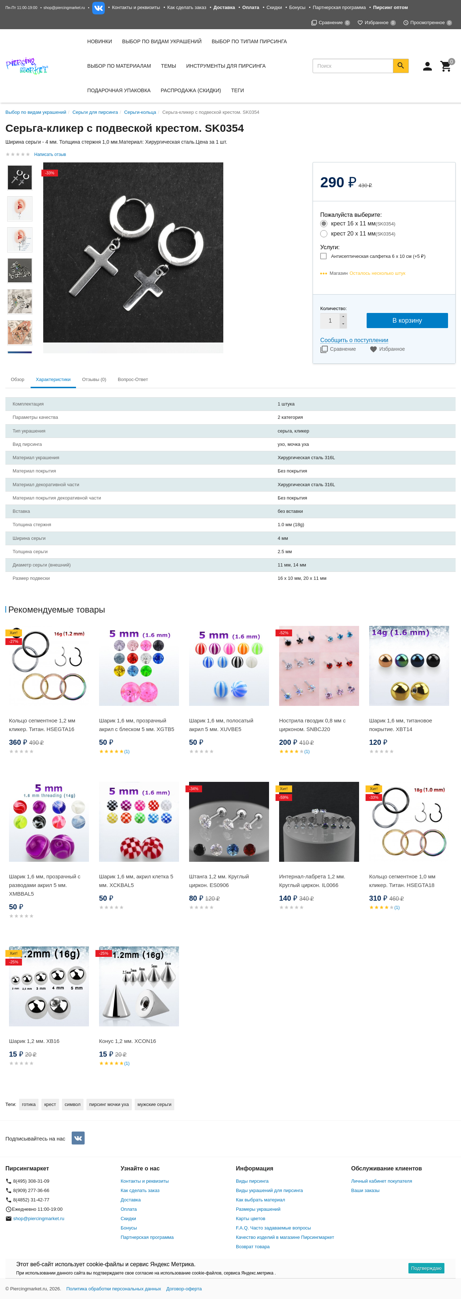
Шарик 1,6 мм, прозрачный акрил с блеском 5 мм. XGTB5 (136, 724)
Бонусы (297, 7)
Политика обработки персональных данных (113, 1288)
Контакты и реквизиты (136, 7)
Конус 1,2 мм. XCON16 (127, 1041)
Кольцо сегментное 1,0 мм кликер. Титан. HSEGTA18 (402, 880)
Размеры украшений (258, 1209)
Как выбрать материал (260, 1199)
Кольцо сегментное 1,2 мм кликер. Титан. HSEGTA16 (42, 724)
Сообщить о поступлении (354, 340)
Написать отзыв (50, 154)
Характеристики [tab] (53, 379)
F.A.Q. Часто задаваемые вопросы (273, 1228)
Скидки (274, 7)
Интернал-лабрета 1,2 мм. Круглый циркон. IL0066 (312, 880)
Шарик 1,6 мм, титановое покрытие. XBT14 (400, 724)
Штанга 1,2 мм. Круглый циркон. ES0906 (219, 880)
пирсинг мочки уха (109, 1104)
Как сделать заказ (186, 7)
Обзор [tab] (17, 379)
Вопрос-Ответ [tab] (133, 379)
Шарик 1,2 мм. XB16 (34, 1041)
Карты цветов (250, 1218)
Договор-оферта (184, 1288)
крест (50, 1104)
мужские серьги (154, 1104)
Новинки (99, 41)
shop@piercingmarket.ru (64, 7)
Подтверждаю (426, 1268)
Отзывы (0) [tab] (94, 379)
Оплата (129, 1209)
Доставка (131, 1199)
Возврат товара (253, 1246)
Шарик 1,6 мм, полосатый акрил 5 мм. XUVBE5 (221, 724)
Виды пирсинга (252, 1181)
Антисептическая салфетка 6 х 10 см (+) (378, 256)
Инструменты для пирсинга (225, 66)
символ (73, 1104)
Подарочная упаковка (119, 90)
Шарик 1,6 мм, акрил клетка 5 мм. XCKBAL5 (136, 880)
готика (29, 1104)
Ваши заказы (365, 1190)
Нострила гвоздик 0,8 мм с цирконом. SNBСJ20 (312, 724)
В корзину (407, 320)
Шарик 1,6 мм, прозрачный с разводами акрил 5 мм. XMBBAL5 (44, 885)
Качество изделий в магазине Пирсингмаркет (285, 1237)
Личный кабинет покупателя (381, 1181)
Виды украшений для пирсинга (269, 1190)
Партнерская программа (339, 7)
